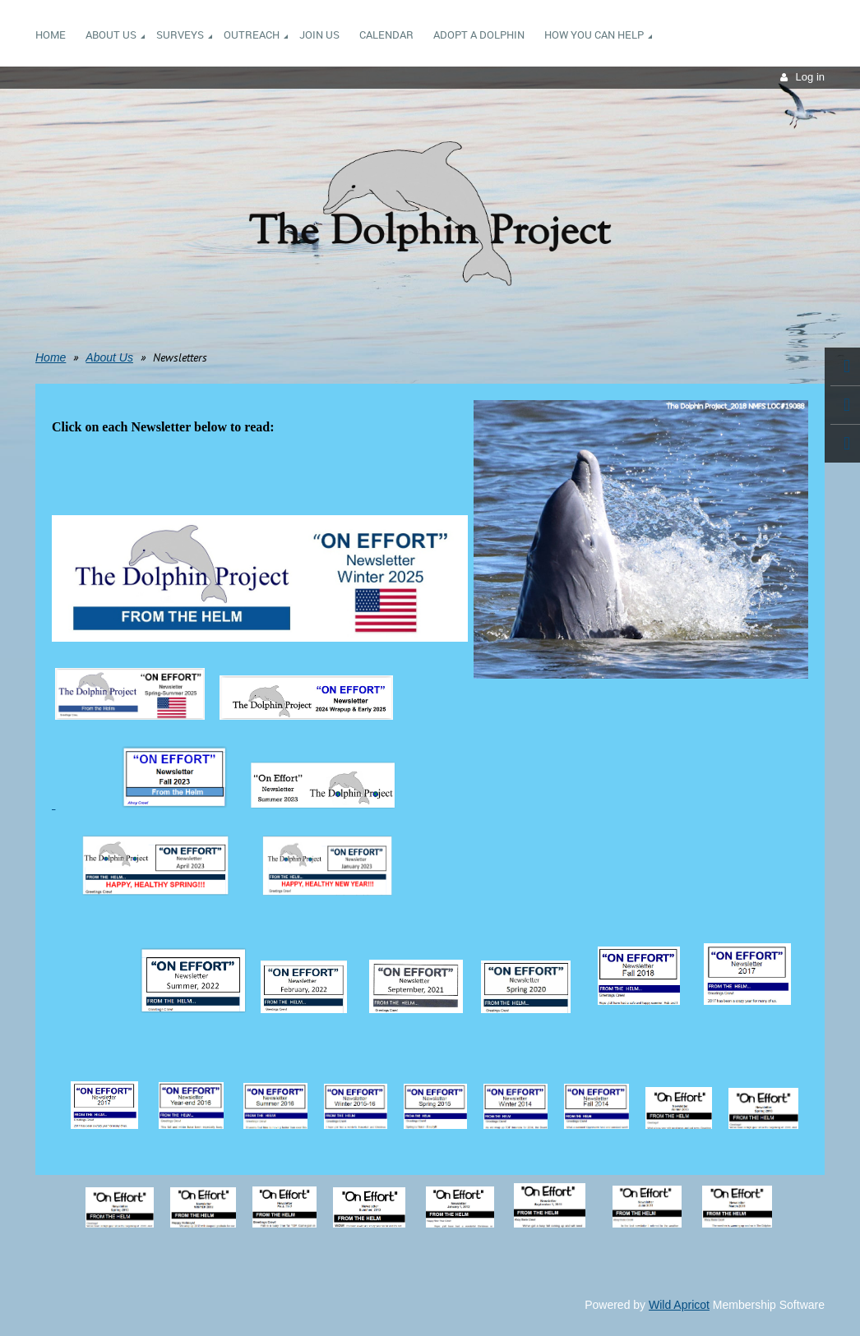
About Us (109, 357)
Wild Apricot (679, 1304)
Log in (810, 77)
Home (50, 357)
